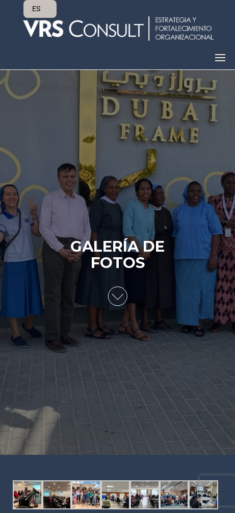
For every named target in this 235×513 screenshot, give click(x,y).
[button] (220, 58)
